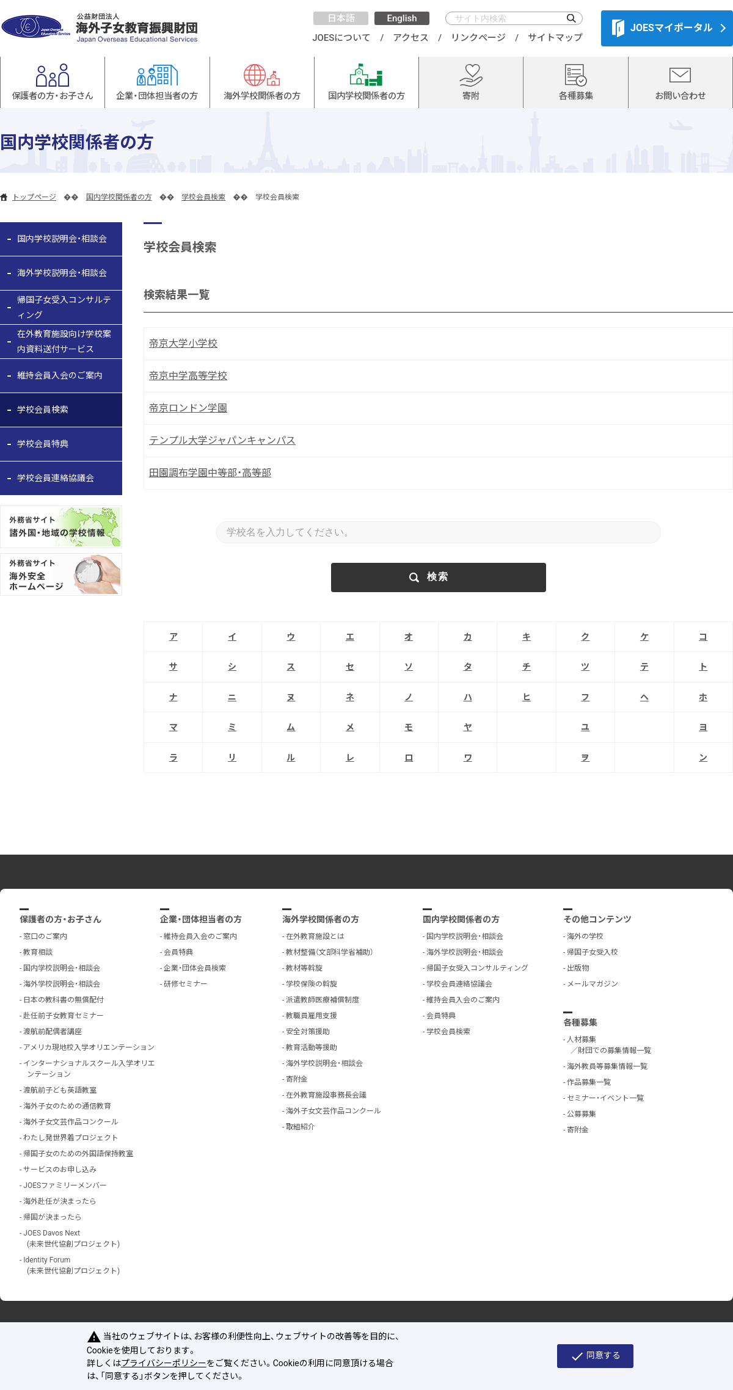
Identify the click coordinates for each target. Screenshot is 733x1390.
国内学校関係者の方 (119, 197)
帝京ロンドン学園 (188, 408)
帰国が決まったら (52, 1217)
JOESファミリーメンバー (65, 1185)
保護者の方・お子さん (60, 919)
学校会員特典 (42, 444)
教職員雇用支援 (311, 1016)
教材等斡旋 (304, 968)
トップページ (34, 197)
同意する (595, 1356)
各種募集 (580, 1022)
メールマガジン (592, 984)
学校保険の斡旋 (311, 984)
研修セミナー (186, 984)
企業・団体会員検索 (195, 968)
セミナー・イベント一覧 (605, 1098)
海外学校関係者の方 (320, 919)
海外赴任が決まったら (60, 1201)
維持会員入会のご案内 (60, 375)
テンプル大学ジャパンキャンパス (222, 440)
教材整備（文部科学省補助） (330, 952)
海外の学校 (585, 936)
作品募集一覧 (589, 1082)
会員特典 (178, 952)
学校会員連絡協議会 (55, 478)
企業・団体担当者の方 (201, 919)
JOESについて (341, 37)
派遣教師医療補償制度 (322, 1000)
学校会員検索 (203, 197)
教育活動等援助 (311, 1047)
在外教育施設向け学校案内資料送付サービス (64, 341)
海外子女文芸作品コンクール (71, 1122)
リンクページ (478, 37)
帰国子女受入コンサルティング (64, 307)
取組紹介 (300, 1127)
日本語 (341, 18)
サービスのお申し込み (60, 1169)
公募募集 (581, 1114)
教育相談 (38, 952)
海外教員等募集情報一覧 (607, 1066)
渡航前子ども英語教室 (60, 1090)
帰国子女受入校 (592, 952)
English (402, 18)
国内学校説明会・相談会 (62, 239)
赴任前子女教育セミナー (63, 1016)
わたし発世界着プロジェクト (71, 1138)
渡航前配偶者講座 (52, 1031)
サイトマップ (555, 37)
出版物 (578, 968)
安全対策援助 (308, 1031)
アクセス (411, 37)
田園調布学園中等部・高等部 (210, 473)
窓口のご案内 (45, 936)
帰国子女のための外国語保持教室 (78, 1153)
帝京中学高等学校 (188, 376)
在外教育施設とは (315, 936)
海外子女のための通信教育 (67, 1106)
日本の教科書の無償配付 (63, 1000)
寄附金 (297, 1079)
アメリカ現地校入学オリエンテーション (89, 1047)
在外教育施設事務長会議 (326, 1095)
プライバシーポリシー (163, 1363)
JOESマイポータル (662, 28)
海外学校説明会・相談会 (62, 273)
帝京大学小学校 (183, 343)
